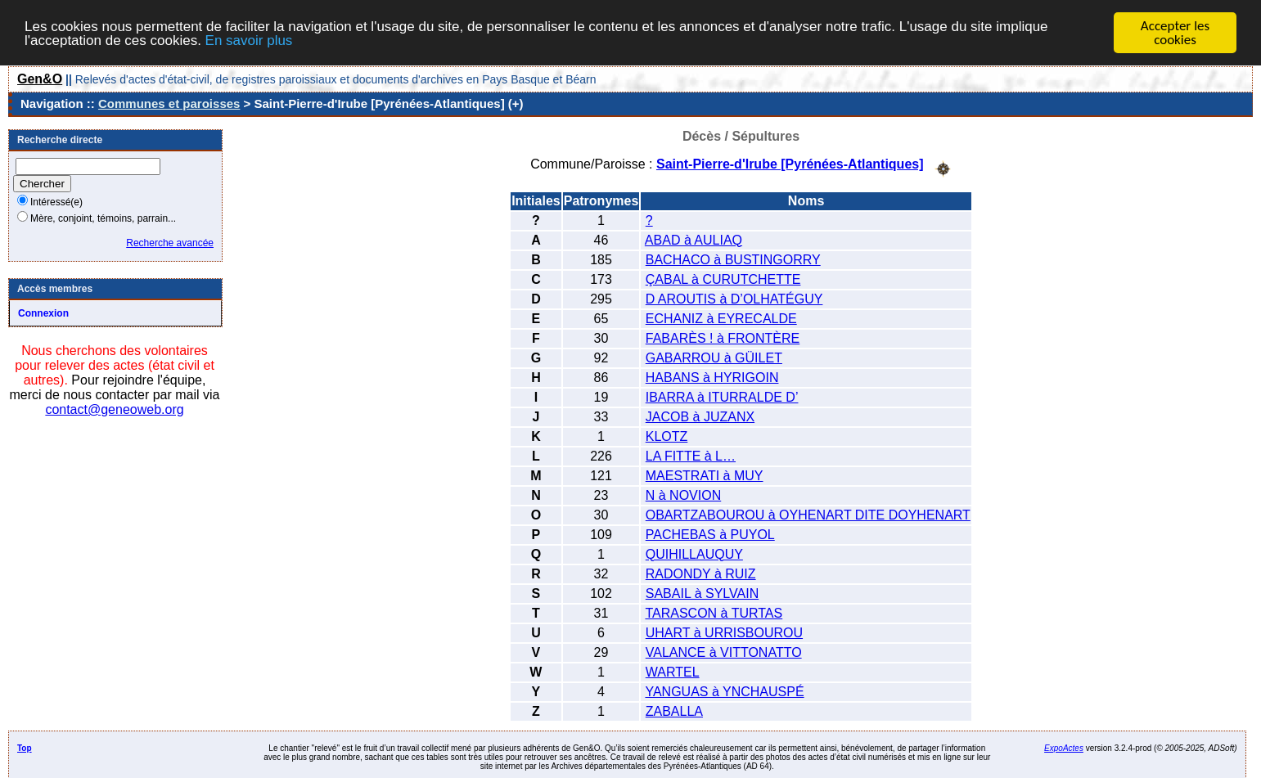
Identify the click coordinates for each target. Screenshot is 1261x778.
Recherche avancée (170, 243)
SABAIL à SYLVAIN (702, 593)
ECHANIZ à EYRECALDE (721, 318)
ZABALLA (674, 710)
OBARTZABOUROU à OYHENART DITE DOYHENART (808, 514)
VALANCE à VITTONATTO (724, 652)
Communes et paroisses (169, 103)
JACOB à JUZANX (700, 416)
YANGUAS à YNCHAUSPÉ (724, 691)
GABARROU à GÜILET (714, 357)
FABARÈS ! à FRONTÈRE (722, 337)
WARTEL (673, 671)
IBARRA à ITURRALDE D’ (722, 396)
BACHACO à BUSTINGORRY (733, 259)
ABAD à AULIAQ (693, 239)
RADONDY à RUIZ (701, 573)
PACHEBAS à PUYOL (710, 534)
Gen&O (39, 79)
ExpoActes (1063, 747)
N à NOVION (683, 494)
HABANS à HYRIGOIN (712, 377)
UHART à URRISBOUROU (724, 632)
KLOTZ (667, 436)
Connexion (43, 313)
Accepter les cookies (1175, 32)
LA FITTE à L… (691, 455)
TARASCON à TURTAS (713, 612)
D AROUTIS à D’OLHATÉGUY (734, 298)
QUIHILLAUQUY (694, 553)
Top (24, 747)
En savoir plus (249, 39)
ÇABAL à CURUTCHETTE (723, 279)
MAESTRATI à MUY (704, 475)
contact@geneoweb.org (114, 409)
